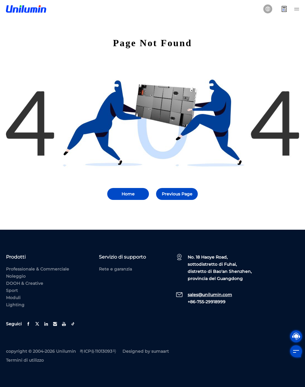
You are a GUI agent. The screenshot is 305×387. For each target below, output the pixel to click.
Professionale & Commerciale (37, 269)
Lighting (15, 304)
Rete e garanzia (115, 269)
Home (128, 194)
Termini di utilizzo (25, 360)
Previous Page (177, 194)
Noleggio (16, 276)
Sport (12, 290)
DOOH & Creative (24, 283)
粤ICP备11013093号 (98, 351)
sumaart (160, 351)
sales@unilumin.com (210, 294)
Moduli (13, 297)
